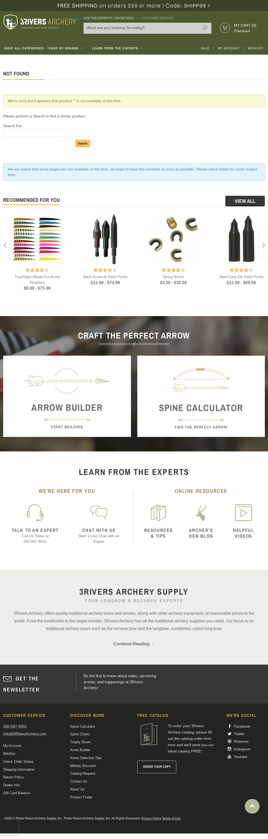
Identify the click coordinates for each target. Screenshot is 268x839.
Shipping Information (19, 769)
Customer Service (157, 18)
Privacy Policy (151, 818)
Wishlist (256, 48)
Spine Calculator (82, 726)
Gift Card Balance (16, 793)
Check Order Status (18, 762)
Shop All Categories (24, 48)
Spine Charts (80, 734)
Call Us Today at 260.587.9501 (35, 535)
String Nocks (173, 277)
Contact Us (78, 781)
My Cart (245, 25)
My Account (229, 48)
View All (245, 200)
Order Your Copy (157, 766)
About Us (77, 789)
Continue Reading (134, 644)
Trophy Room (80, 742)
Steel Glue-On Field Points (241, 277)
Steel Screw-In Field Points (105, 277)
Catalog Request (82, 773)
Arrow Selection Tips (86, 758)
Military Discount (83, 766)
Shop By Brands (66, 48)
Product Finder (81, 797)
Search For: (13, 126)
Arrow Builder (80, 750)
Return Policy (13, 777)
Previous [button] (5, 245)
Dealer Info (11, 785)
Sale (205, 48)
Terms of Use (171, 818)
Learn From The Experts (117, 48)
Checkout (242, 31)
